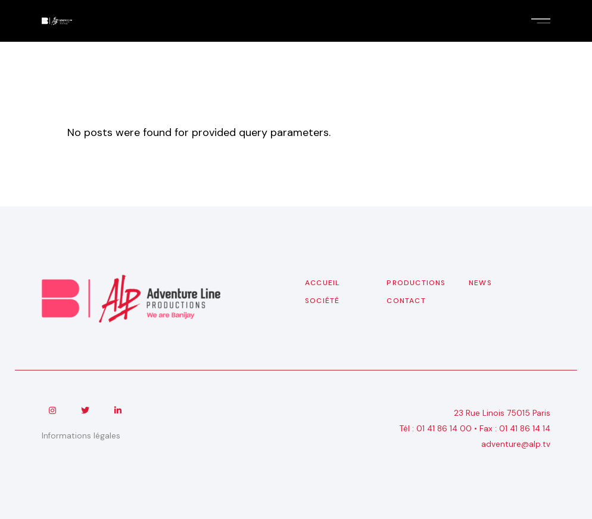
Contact (406, 300)
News (480, 283)
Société (322, 300)
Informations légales (81, 436)
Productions (416, 283)
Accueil (322, 283)
